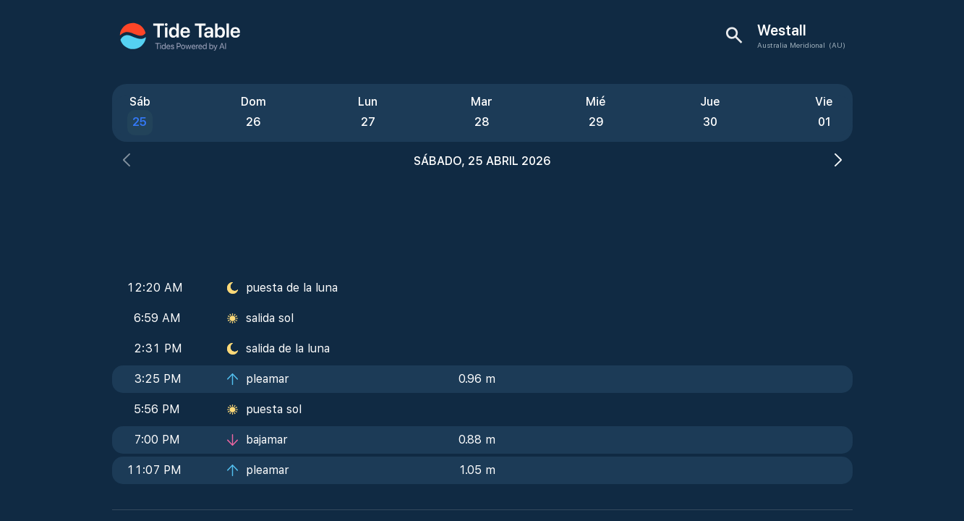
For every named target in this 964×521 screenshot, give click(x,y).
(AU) (837, 45)
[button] (126, 161)
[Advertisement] (482, 217)
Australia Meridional (791, 45)
